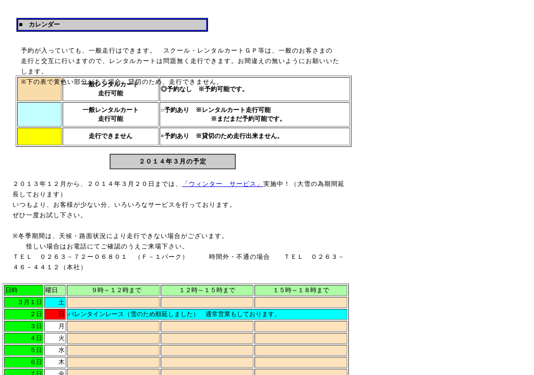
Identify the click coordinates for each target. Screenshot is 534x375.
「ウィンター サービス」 (222, 184)
